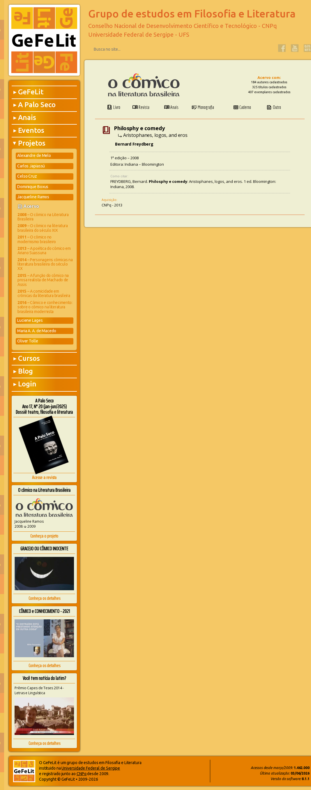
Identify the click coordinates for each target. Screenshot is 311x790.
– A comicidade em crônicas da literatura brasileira (43, 293)
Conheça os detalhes (44, 598)
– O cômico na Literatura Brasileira (43, 216)
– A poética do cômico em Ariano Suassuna (44, 250)
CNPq (81, 773)
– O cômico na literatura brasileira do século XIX (42, 227)
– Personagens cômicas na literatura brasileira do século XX (45, 264)
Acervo (31, 206)
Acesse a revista (44, 477)
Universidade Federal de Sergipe (90, 768)
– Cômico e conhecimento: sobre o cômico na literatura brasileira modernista (45, 307)
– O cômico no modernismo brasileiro (36, 239)
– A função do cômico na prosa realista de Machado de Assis (43, 280)
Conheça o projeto (44, 536)
